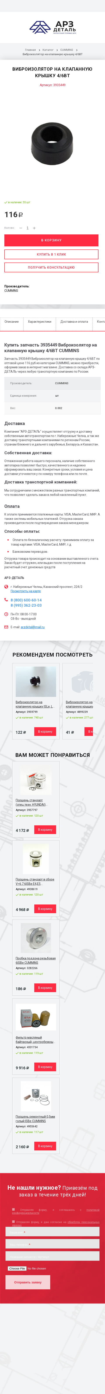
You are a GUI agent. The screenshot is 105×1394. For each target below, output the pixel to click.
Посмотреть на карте (26, 591)
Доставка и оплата (74, 321)
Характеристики (39, 321)
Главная (30, 49)
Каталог (48, 49)
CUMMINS (66, 49)
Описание (12, 321)
